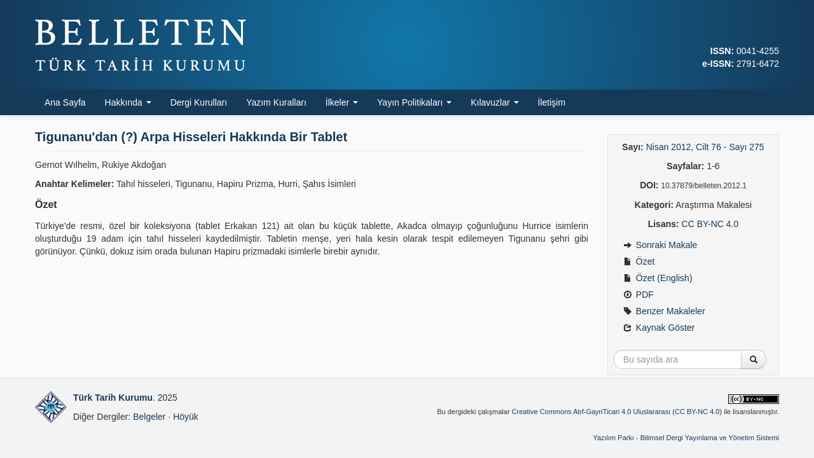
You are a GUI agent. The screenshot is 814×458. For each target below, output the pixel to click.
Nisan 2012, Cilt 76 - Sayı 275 (705, 147)
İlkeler (342, 102)
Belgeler (149, 417)
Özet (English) (658, 278)
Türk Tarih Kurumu (113, 397)
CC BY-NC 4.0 (710, 224)
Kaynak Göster (659, 328)
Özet (638, 261)
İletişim (552, 102)
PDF (638, 294)
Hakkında (128, 102)
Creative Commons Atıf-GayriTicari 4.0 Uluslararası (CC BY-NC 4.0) (617, 411)
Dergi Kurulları (198, 102)
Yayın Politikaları (414, 102)
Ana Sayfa (65, 102)
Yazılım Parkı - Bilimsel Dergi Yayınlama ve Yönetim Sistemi (686, 437)
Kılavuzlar (494, 102)
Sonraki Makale (660, 245)
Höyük (185, 417)
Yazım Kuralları (276, 102)
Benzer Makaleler (664, 311)
